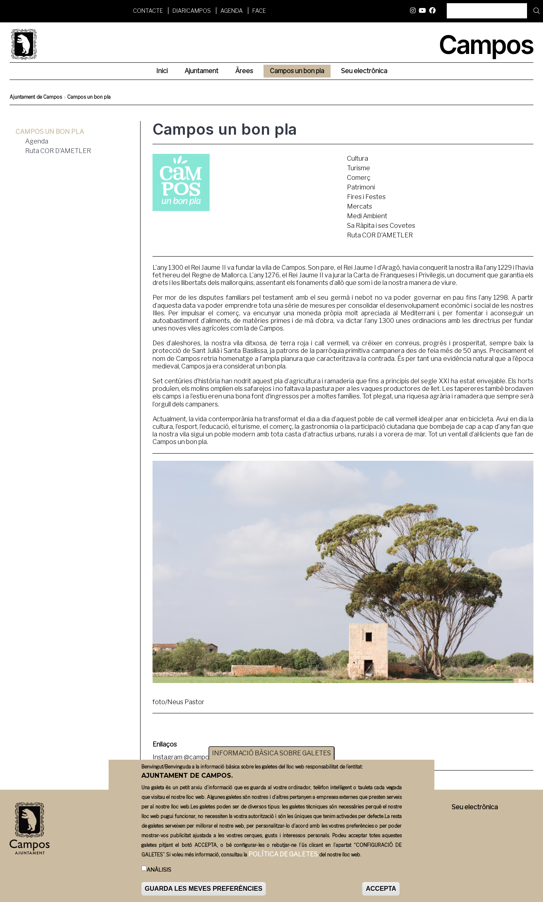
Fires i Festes (366, 197)
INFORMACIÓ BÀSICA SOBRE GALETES (271, 753)
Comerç (359, 177)
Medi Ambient (367, 216)
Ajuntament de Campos (36, 97)
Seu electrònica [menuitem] (364, 71)
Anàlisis (159, 870)
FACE (259, 10)
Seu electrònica (475, 807)
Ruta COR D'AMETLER (380, 235)
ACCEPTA (381, 889)
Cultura (357, 158)
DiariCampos (191, 10)
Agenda (231, 10)
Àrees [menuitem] (244, 71)
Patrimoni (361, 187)
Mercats (359, 206)
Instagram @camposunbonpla (196, 757)
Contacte (148, 10)
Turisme (358, 168)
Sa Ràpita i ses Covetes (381, 225)
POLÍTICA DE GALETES (283, 854)
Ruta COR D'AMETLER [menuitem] (58, 151)
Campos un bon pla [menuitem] (297, 71)
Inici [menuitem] (162, 71)
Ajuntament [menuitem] (201, 71)
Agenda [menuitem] (36, 141)
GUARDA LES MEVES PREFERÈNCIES (204, 889)
